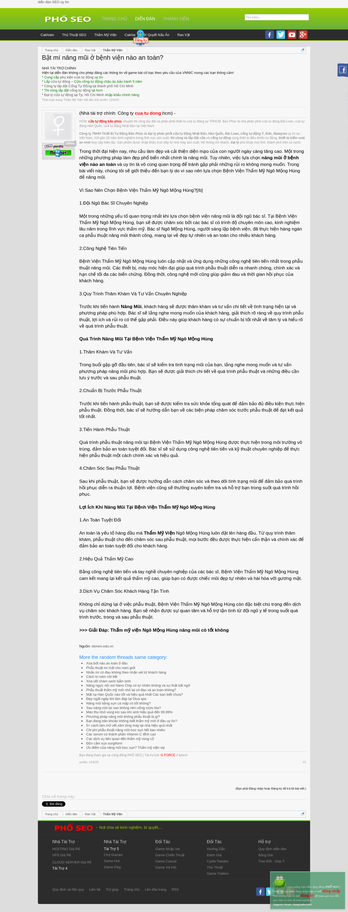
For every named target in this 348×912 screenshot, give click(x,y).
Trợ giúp (112, 889)
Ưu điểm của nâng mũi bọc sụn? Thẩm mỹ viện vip (125, 748)
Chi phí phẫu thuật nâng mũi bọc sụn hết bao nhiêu (125, 730)
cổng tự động (80, 90)
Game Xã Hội (165, 867)
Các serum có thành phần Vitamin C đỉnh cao (121, 734)
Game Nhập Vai (167, 849)
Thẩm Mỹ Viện (73, 99)
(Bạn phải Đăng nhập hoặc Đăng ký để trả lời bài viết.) (271, 788)
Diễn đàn (145, 19)
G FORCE (168, 755)
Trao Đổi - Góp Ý (271, 861)
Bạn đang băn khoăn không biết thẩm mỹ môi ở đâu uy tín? (131, 721)
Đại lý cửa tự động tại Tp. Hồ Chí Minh (74, 95)
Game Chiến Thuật (169, 855)
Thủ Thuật (215, 867)
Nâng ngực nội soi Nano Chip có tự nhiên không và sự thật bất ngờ (138, 685)
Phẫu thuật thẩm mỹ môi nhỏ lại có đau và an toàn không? (131, 690)
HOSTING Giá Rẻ (66, 849)
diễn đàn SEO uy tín (53, 2)
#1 (304, 762)
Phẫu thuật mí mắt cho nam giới (110, 668)
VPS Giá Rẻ (61, 855)
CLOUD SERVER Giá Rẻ (71, 862)
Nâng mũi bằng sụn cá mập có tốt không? (118, 703)
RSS (175, 889)
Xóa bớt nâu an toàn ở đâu (107, 663)
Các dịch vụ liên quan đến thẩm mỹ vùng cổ (120, 739)
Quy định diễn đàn (272, 849)
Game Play (112, 867)
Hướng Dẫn (216, 849)
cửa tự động (60, 81)
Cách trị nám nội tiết (101, 677)
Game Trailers (218, 873)
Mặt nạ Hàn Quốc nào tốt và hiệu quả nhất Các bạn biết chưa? (134, 694)
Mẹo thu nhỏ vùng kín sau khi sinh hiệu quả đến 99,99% (129, 712)
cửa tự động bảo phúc (105, 121)
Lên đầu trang (155, 889)
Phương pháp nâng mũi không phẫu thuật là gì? (123, 717)
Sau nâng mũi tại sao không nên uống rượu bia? (123, 708)
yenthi (103, 99)
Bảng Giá (265, 855)
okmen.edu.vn (102, 646)
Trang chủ (114, 19)
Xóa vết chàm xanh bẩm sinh (108, 681)
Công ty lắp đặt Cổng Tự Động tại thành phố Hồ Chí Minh (88, 86)
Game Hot (112, 861)
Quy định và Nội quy (68, 889)
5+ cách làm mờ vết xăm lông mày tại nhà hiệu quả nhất (129, 725)
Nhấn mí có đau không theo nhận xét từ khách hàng (126, 672)
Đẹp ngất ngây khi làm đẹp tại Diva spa (116, 699)
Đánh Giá (214, 855)
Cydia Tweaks (217, 861)
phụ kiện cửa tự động (77, 77)
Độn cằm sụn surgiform (104, 743)
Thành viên (176, 19)
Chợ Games (113, 855)
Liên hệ (94, 889)
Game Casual (165, 861)
